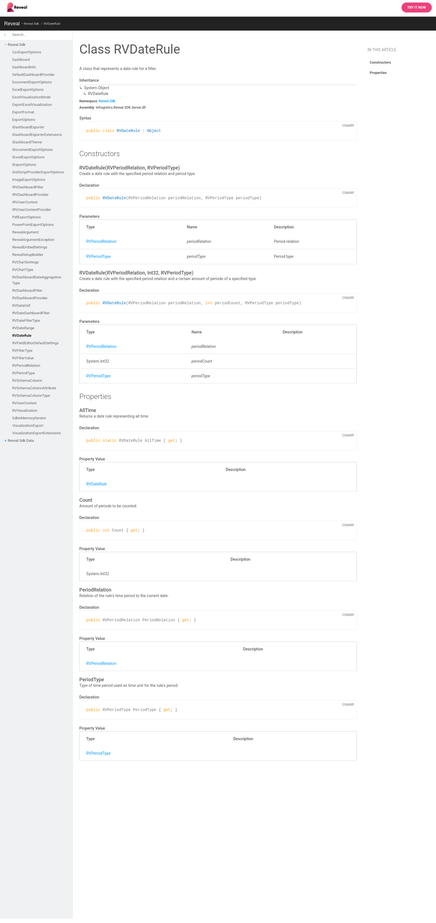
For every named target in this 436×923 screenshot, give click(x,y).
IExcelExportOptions (28, 157)
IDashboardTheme (27, 142)
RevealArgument (25, 232)
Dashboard (21, 60)
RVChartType (22, 270)
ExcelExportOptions (28, 90)
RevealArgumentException (33, 240)
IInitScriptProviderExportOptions (38, 172)
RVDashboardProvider (30, 298)
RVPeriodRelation (26, 365)
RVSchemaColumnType (31, 395)
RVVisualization (24, 410)
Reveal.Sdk (31, 24)
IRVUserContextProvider (31, 210)
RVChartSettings (25, 262)
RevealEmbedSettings (29, 247)
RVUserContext (24, 403)
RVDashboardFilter (27, 290)
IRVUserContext (25, 202)
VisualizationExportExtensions (36, 433)
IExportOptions (24, 165)
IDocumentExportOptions (32, 150)
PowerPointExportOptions (33, 225)
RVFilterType (22, 350)
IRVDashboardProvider (30, 195)
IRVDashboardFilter (27, 187)
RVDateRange (23, 328)
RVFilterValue (23, 358)
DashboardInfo (24, 67)
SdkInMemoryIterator (29, 418)
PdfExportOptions (26, 217)
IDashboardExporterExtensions (37, 135)
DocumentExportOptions (32, 82)
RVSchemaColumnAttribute (34, 388)
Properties (378, 73)
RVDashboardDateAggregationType (36, 280)
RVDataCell (21, 305)
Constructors (380, 62)
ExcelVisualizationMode (31, 97)
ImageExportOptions (28, 180)
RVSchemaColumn (27, 380)
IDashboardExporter (28, 127)
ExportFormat (23, 112)
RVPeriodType (23, 373)
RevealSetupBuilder (27, 255)
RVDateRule (52, 24)
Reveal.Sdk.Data (21, 440)
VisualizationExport (27, 425)
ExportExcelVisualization (32, 105)
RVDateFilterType (26, 320)
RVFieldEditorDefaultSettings (35, 343)
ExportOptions (23, 120)
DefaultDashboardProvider (33, 75)
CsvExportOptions (26, 52)
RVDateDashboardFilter (31, 313)
